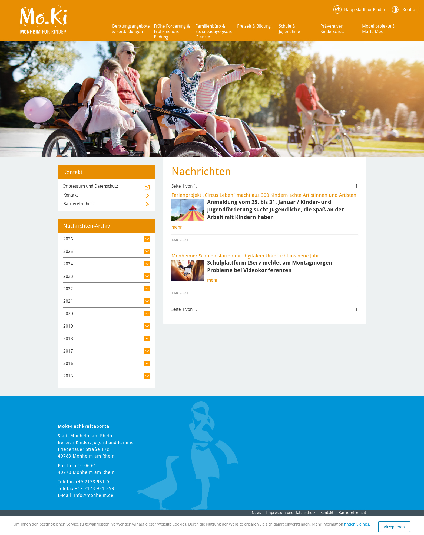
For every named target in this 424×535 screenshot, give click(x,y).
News (256, 512)
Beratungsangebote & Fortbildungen (131, 29)
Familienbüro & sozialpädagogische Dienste (214, 32)
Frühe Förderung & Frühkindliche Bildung (172, 32)
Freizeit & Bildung (254, 26)
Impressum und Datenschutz (90, 186)
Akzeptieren (394, 526)
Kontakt (70, 195)
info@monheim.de (94, 495)
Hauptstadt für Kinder (364, 9)
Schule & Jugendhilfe (289, 29)
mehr (176, 227)
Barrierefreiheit (78, 203)
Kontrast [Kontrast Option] (411, 9)
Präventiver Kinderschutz (332, 29)
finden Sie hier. (357, 524)
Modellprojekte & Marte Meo (378, 29)
